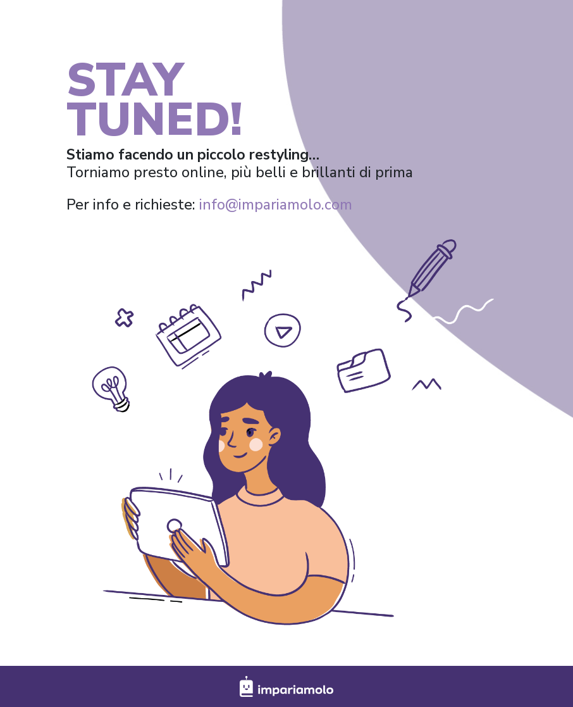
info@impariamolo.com (275, 205)
